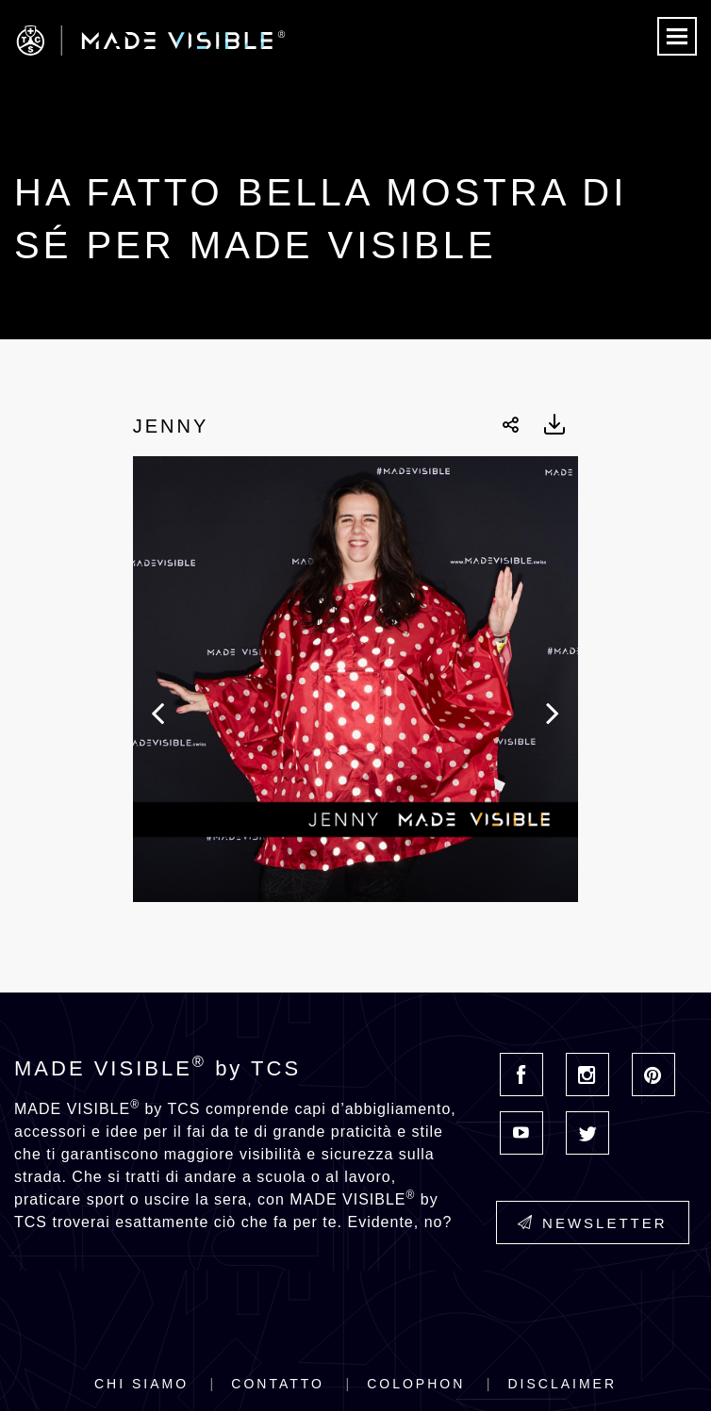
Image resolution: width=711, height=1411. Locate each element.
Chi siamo (141, 1383)
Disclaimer (562, 1383)
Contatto (277, 1383)
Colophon (416, 1383)
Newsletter (593, 1223)
